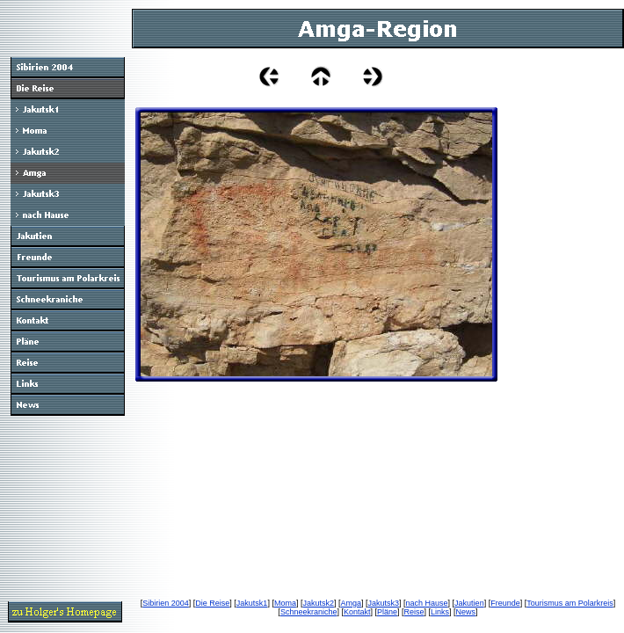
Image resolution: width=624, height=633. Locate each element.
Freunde (505, 603)
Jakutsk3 (384, 603)
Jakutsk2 (318, 603)
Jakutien (469, 603)
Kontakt (357, 612)
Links (440, 612)
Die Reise (212, 603)
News (466, 612)
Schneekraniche (308, 612)
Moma (285, 603)
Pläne (387, 612)
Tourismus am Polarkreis (569, 603)
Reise (414, 612)
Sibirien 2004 (165, 603)
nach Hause (427, 603)
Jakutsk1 (252, 603)
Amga (350, 603)
